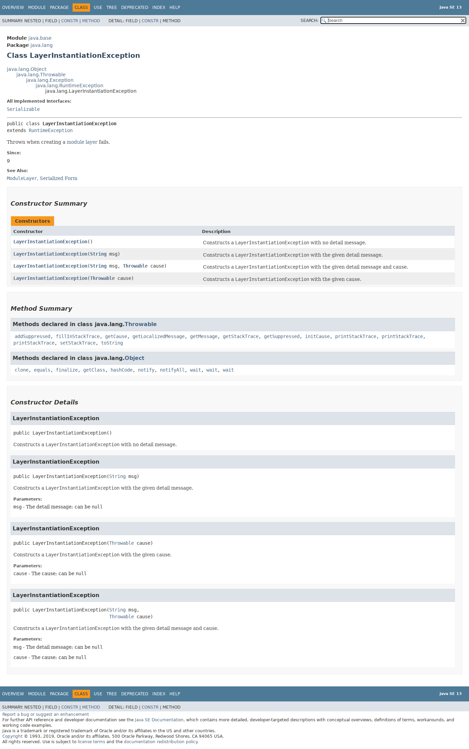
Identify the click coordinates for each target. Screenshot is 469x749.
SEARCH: (309, 20)
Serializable (23, 109)
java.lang (41, 45)
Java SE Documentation (159, 720)
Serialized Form (58, 178)
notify (146, 370)
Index (158, 7)
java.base (40, 38)
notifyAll (172, 370)
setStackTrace (78, 343)
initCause (317, 336)
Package (59, 7)
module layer (82, 142)
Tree (111, 7)
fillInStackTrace (78, 336)
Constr (69, 20)
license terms (91, 741)
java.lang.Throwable (41, 74)
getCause (116, 336)
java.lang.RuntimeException (69, 85)
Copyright (12, 736)
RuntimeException (51, 130)
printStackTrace (355, 336)
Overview (13, 7)
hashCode (121, 370)
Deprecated (134, 7)
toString (112, 343)
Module (37, 7)
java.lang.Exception (50, 80)
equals (42, 370)
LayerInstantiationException (50, 241)
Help (174, 7)
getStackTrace (240, 336)
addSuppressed (32, 336)
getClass (94, 370)
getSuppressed (282, 336)
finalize (67, 370)
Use (98, 7)
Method (91, 20)
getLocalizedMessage (158, 336)
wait (195, 370)
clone (21, 370)
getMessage (203, 336)
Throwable (135, 266)
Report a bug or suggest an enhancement (45, 714)
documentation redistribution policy (160, 741)
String (98, 254)
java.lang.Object (26, 69)
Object (134, 358)
